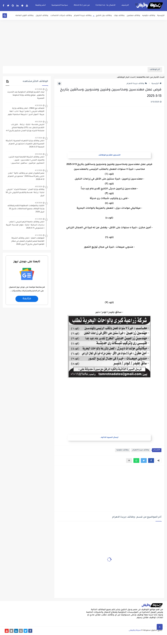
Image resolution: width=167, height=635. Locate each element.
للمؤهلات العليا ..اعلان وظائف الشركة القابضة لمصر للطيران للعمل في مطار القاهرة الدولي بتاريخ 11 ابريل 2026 (27, 241)
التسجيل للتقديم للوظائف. (109, 155)
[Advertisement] (83, 42)
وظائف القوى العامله (24, 16)
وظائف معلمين (133, 16)
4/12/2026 (38, 170)
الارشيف (125, 5)
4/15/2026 (38, 89)
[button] (151, 460)
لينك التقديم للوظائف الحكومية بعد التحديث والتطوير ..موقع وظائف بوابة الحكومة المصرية (25, 95)
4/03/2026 (38, 154)
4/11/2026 (38, 219)
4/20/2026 (38, 105)
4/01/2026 (38, 122)
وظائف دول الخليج (104, 16)
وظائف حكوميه (148, 16)
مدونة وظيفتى (135, 630)
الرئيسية (160, 16)
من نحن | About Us (82, 5)
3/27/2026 (38, 138)
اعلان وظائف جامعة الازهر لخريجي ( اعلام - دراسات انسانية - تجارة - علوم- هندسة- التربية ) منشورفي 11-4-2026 (25, 225)
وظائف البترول (42, 16)
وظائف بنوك (119, 16)
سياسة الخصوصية (60, 5)
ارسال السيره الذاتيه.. (109, 438)
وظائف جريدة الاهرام (82, 16)
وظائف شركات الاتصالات (61, 16)
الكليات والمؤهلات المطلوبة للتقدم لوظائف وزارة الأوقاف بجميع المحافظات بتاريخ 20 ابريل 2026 (25, 209)
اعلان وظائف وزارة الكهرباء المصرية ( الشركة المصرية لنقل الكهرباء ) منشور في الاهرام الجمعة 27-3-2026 (25, 144)
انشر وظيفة (40, 5)
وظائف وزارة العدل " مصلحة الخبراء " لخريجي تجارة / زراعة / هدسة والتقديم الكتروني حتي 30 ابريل (25, 193)
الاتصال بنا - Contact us (105, 5)
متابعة (27, 298)
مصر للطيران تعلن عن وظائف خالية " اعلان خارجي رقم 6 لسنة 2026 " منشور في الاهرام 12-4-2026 (26, 176)
